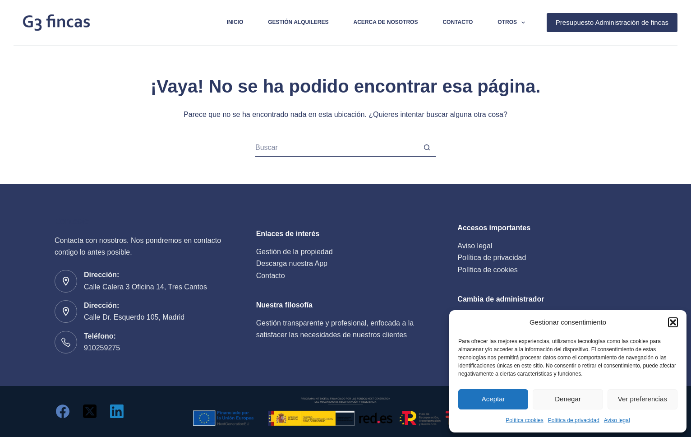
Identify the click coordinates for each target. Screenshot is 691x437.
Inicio (235, 22)
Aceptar (493, 399)
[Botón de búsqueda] (427, 148)
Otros (513, 22)
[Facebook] (62, 411)
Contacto (457, 22)
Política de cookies (487, 270)
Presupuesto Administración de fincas (612, 22)
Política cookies (524, 420)
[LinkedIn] (117, 411)
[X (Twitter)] (90, 411)
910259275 (102, 348)
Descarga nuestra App (291, 263)
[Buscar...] (336, 148)
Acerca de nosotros (386, 22)
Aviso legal (617, 420)
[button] (672, 322)
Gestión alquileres (298, 22)
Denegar (568, 399)
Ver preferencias (642, 399)
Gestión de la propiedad (294, 252)
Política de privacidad (573, 420)
